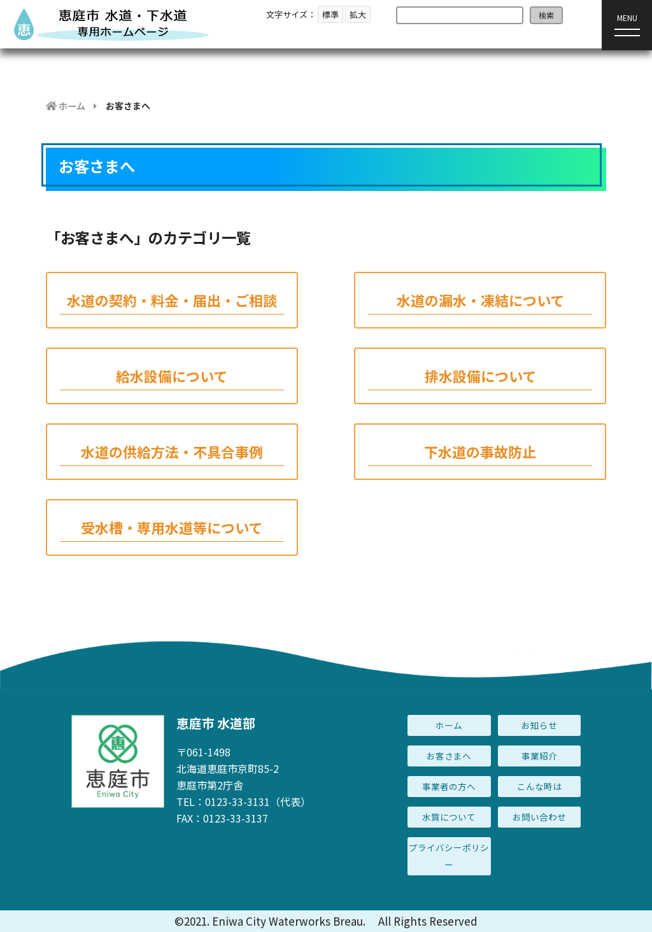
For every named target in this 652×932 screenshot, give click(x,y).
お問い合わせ (539, 816)
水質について (449, 816)
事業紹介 (539, 755)
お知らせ (539, 725)
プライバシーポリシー (449, 856)
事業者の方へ (449, 786)
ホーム (449, 725)
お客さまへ (449, 755)
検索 (546, 15)
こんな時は (539, 786)
